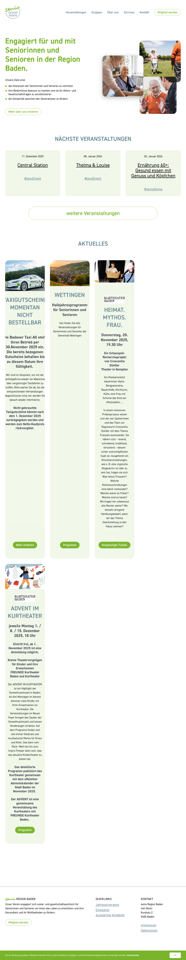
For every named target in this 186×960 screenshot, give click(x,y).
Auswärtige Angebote (110, 915)
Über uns (113, 12)
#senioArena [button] (153, 196)
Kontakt (144, 12)
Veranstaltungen (76, 12)
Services (129, 12)
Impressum (148, 925)
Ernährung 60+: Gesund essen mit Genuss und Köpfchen (153, 177)
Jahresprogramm (107, 905)
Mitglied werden (168, 12)
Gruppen (96, 12)
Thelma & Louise (93, 172)
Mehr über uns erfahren (23, 112)
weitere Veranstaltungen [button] (93, 214)
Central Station (32, 172)
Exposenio (102, 910)
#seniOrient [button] (32, 185)
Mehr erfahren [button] (25, 552)
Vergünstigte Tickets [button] (114, 552)
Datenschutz (149, 930)
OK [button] (175, 955)
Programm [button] (69, 552)
